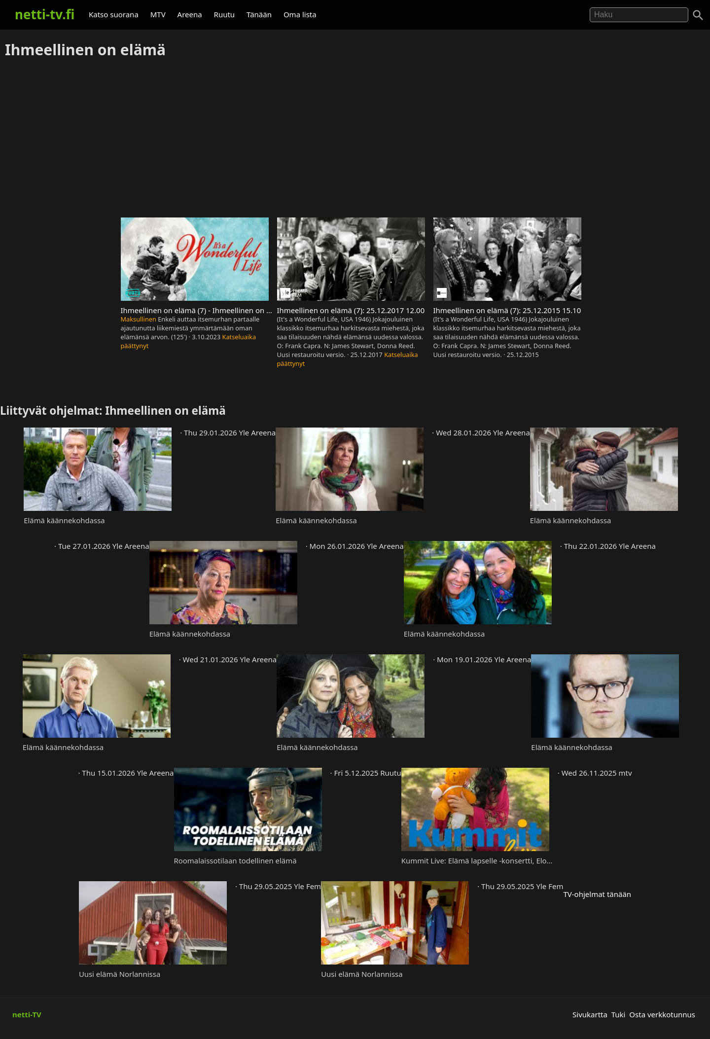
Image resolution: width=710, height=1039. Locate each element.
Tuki (618, 1014)
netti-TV (26, 1014)
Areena (190, 14)
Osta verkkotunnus (662, 1014)
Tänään (259, 14)
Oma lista (300, 14)
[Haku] (698, 15)
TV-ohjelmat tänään (597, 894)
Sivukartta (589, 1014)
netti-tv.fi (44, 14)
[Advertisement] (355, 139)
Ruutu (224, 14)
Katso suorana (114, 14)
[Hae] (639, 14)
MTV (158, 14)
